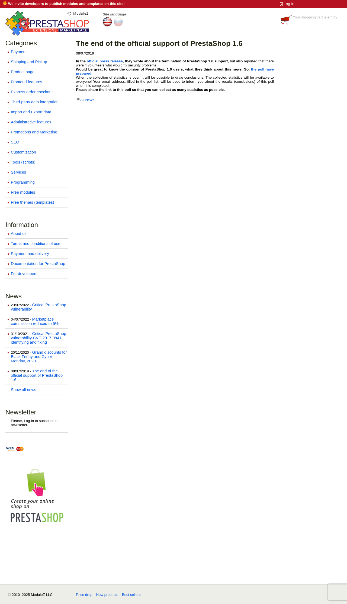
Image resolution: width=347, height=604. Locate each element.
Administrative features (31, 122)
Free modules (23, 192)
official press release (105, 61)
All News (85, 100)
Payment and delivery (30, 253)
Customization (23, 152)
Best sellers (131, 595)
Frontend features (26, 82)
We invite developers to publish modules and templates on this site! (66, 4)
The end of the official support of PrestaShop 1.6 (37, 375)
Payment (19, 52)
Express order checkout (32, 92)
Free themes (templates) (32, 202)
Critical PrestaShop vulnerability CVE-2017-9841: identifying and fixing (38, 337)
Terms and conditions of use (35, 243)
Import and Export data (31, 112)
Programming (23, 182)
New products (107, 595)
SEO (15, 142)
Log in (289, 4)
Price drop (84, 595)
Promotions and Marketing (34, 132)
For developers (24, 273)
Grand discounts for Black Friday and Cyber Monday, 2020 (39, 356)
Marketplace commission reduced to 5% (35, 321)
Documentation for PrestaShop (38, 263)
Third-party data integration (35, 102)
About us (19, 233)
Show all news (23, 390)
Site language (114, 14)
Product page (22, 72)
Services (18, 172)
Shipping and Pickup (29, 62)
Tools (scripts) (23, 162)
